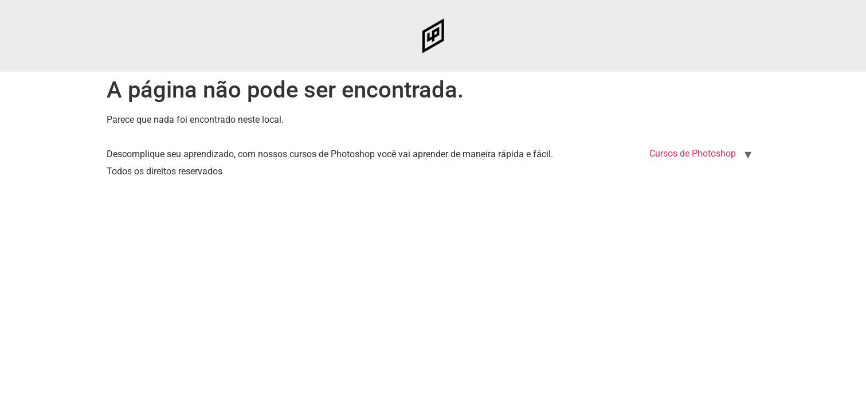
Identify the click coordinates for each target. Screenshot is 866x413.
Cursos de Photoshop (692, 153)
